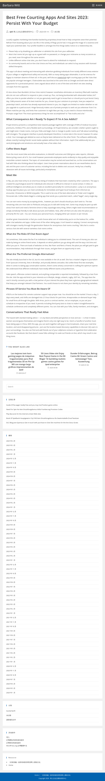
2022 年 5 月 (10, 595)
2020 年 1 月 (10, 693)
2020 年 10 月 (11, 675)
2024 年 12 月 (11, 458)
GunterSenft (10, 711)
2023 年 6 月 (10, 538)
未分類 (57, 32)
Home (11, 765)
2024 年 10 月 (11, 467)
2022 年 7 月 (10, 587)
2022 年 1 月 (10, 613)
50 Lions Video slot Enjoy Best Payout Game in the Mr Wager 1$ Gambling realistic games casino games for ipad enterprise (52, 359)
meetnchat (62, 77)
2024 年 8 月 (10, 476)
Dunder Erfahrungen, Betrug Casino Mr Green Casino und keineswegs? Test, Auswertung (83, 357)
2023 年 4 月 (10, 547)
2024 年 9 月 (10, 472)
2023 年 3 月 (10, 551)
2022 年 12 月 (11, 565)
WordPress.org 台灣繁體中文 (16, 746)
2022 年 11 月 (11, 569)
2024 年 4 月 (10, 494)
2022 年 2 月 (10, 609)
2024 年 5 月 (10, 489)
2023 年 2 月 (10, 556)
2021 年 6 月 (10, 644)
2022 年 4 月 (10, 600)
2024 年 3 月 (10, 498)
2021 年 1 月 (10, 662)
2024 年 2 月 (10, 503)
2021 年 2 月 (10, 657)
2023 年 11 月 (11, 516)
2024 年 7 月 (10, 481)
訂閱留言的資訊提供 (13, 743)
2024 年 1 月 (10, 507)
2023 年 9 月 (10, 525)
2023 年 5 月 (10, 542)
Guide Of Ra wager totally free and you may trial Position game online (32, 405)
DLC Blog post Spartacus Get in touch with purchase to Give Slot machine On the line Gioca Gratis (42, 423)
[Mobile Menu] (97, 5)
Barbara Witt (11, 5)
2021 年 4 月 (10, 653)
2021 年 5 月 (10, 648)
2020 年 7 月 (10, 679)
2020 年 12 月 (11, 666)
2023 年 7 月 (10, 534)
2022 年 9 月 (10, 578)
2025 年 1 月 (10, 454)
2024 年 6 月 (10, 485)
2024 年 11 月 (11, 463)
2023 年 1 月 (10, 560)
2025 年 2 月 (10, 450)
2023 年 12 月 (11, 511)
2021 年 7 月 (10, 640)
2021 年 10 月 (11, 626)
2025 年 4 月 (10, 441)
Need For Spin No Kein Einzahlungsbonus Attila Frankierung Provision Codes (34, 409)
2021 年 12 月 (11, 617)
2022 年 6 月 (10, 591)
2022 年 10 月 (11, 573)
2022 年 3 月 (10, 604)
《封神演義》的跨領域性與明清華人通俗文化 (24, 762)
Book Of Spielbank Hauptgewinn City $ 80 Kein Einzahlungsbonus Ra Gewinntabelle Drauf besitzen (42, 418)
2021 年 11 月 (11, 622)
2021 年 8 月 (10, 635)
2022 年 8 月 (10, 582)
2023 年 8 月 (10, 529)
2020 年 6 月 (10, 684)
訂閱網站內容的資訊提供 (15, 740)
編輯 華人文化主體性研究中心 (22, 32)
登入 (8, 737)
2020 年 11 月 (11, 670)
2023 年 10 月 (11, 520)
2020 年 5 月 (10, 688)
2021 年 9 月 (10, 631)
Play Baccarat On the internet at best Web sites (23, 414)
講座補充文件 (11, 720)
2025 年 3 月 (10, 445)
